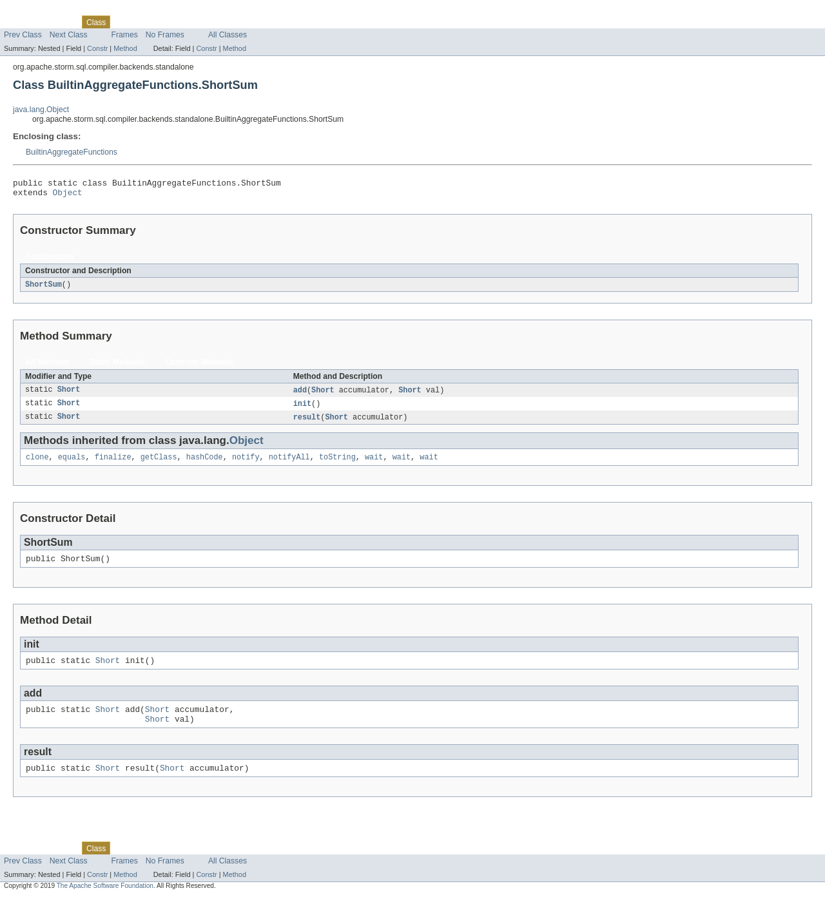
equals (72, 464)
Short (69, 395)
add (300, 395)
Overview (20, 21)
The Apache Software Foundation (105, 903)
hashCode (204, 464)
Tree (147, 21)
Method (125, 48)
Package (59, 21)
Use (124, 21)
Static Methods (117, 366)
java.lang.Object (41, 109)
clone (37, 464)
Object (67, 196)
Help (246, 21)
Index (220, 21)
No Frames (165, 34)
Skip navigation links (35, 10)
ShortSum (43, 289)
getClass (159, 464)
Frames (125, 34)
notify (246, 464)
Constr (97, 48)
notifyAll (289, 464)
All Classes (227, 34)
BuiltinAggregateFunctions (71, 152)
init (302, 409)
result (307, 423)
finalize (113, 464)
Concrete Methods (199, 366)
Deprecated (183, 21)
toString (337, 464)
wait (374, 464)
